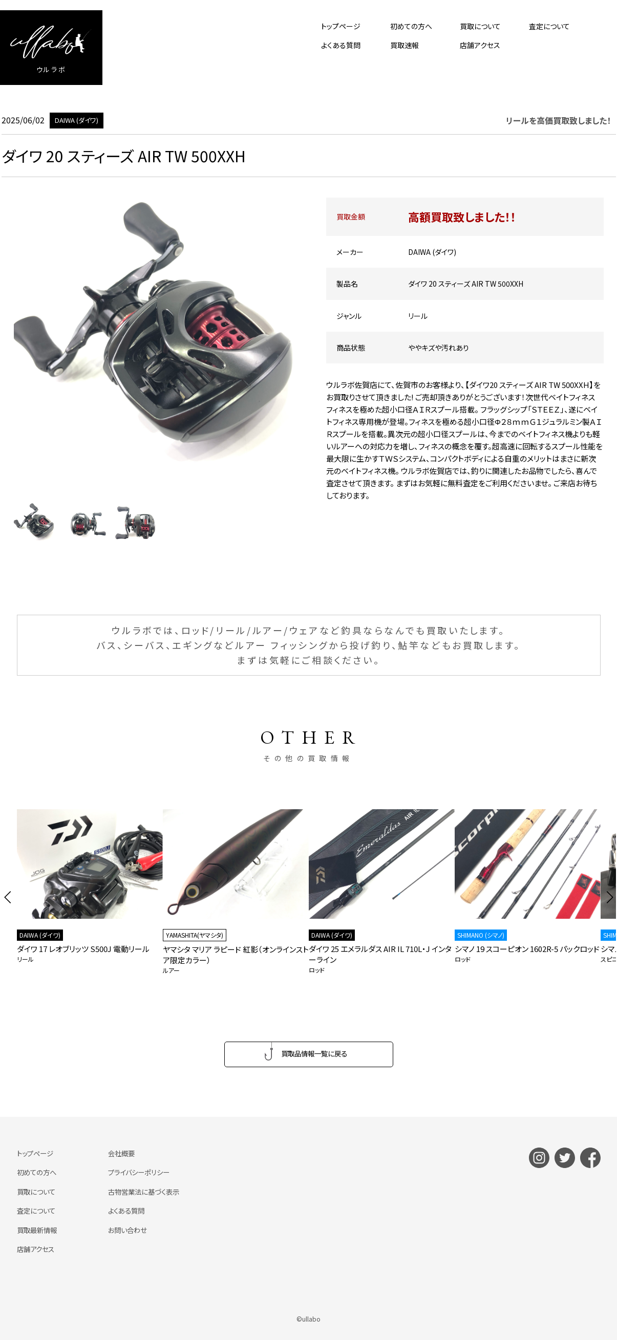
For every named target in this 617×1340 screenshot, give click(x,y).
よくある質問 (340, 45)
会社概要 (125, 1154)
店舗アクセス (480, 45)
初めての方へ (411, 26)
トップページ (340, 26)
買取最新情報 (38, 1230)
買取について (480, 26)
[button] (8, 897)
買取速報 (404, 45)
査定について (549, 26)
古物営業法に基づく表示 (149, 1192)
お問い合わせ (132, 1230)
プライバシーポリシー (144, 1173)
